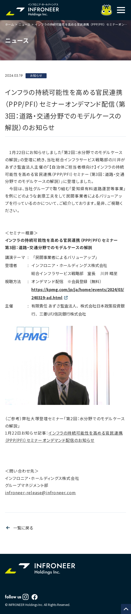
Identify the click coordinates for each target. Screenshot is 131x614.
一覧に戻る (23, 528)
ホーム (9, 24)
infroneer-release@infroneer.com (40, 492)
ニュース (24, 24)
